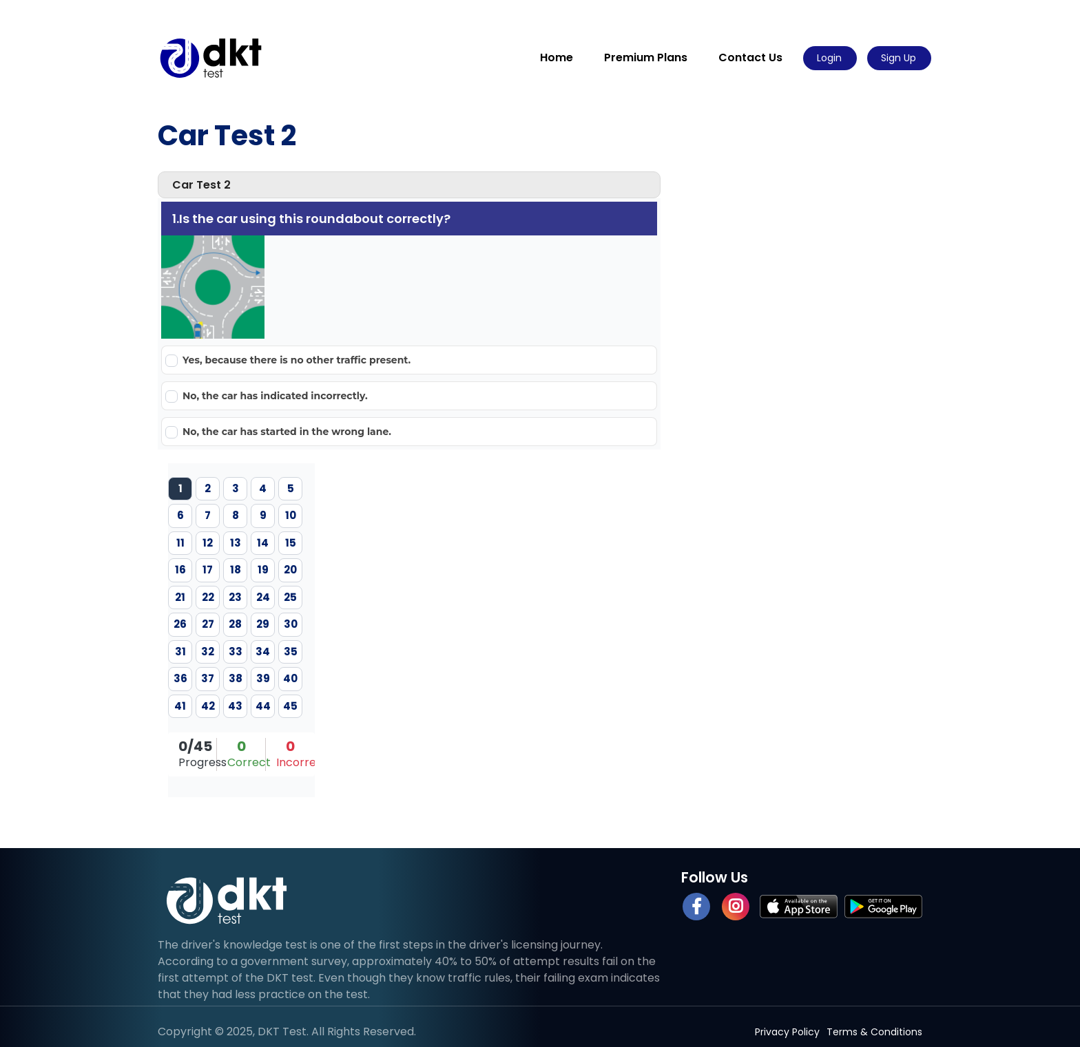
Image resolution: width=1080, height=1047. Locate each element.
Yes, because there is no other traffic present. (297, 360)
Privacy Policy (787, 1032)
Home (556, 57)
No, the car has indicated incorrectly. (275, 396)
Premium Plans (645, 57)
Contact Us (750, 57)
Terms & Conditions (874, 1032)
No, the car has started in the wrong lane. (287, 431)
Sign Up (898, 58)
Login (829, 58)
